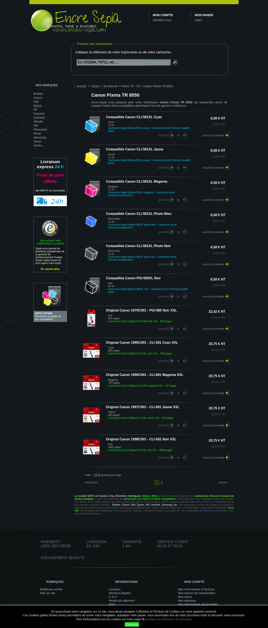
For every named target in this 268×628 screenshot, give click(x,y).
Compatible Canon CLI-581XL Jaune (134, 149)
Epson (38, 105)
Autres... (39, 145)
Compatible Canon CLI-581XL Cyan (134, 117)
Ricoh (37, 133)
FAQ (112, 604)
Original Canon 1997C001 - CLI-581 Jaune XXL (142, 407)
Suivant (222, 483)
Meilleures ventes (51, 589)
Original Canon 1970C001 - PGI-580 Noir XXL (141, 310)
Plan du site (47, 593)
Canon (38, 97)
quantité (163, 136)
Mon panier (204, 15)
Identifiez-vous (162, 20)
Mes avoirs (185, 596)
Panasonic (40, 129)
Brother (38, 93)
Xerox (37, 141)
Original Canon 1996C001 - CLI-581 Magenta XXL (144, 375)
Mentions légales (120, 593)
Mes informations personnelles (198, 604)
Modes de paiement (122, 600)
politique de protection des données (169, 619)
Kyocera (39, 113)
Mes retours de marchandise (196, 593)
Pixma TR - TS (130, 86)
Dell (36, 101)
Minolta (38, 121)
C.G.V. (113, 597)
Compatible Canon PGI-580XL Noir (133, 278)
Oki (36, 125)
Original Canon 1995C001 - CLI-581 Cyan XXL (142, 342)
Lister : (89, 475)
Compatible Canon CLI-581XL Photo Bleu (138, 213)
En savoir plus (50, 268)
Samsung (40, 137)
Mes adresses (187, 600)
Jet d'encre (110, 86)
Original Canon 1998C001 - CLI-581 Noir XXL (141, 439)
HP (35, 109)
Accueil (81, 86)
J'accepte (132, 624)
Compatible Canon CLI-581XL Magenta (136, 181)
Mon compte (163, 15)
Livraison (115, 589)
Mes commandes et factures (196, 589)
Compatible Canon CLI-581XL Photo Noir (138, 246)
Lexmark (39, 117)
